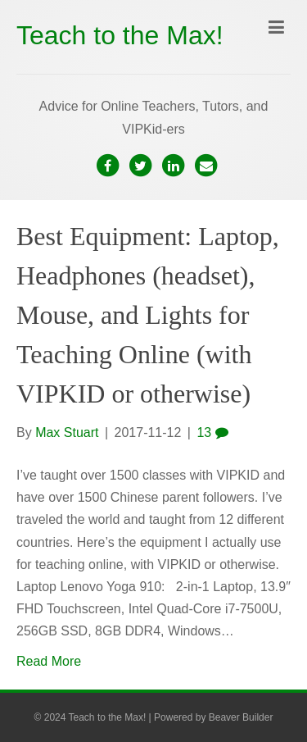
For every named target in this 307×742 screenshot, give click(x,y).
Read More (48, 661)
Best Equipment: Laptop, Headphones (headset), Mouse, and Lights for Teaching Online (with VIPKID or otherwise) (147, 314)
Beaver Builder (241, 717)
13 (212, 432)
